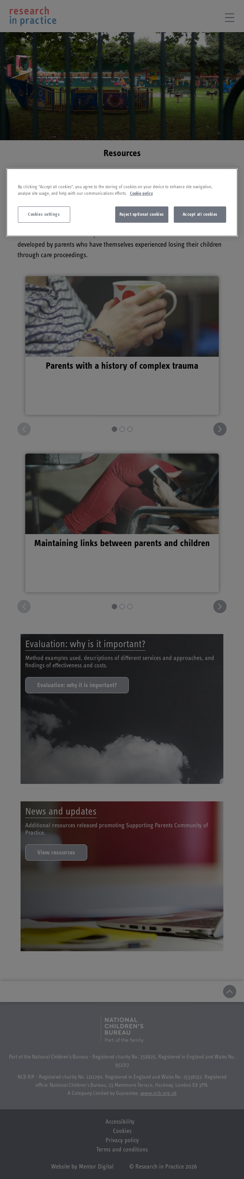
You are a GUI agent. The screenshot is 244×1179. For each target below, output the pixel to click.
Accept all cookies (200, 214)
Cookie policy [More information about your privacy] (141, 193)
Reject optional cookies (141, 214)
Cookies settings (44, 214)
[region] (122, 202)
